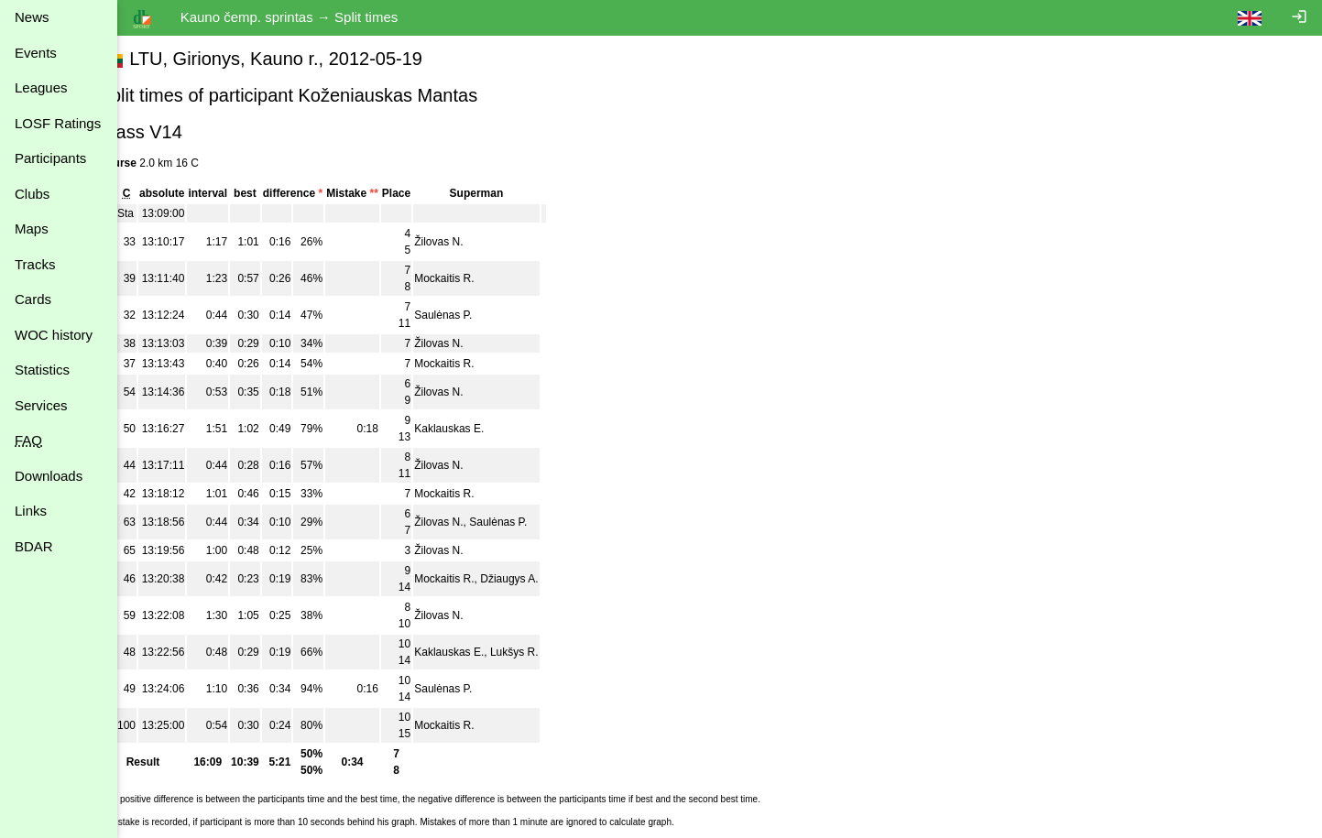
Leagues (41, 87)
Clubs (32, 193)
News (32, 17)
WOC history (54, 335)
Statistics (42, 369)
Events (36, 52)
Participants (50, 158)
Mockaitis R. (478, 278)
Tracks (35, 264)
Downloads (48, 476)
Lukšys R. (547, 652)
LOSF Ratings (58, 123)
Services (41, 405)
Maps (32, 228)
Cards (33, 299)
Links (31, 510)
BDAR (34, 546)
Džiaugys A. (543, 578)
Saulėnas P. (477, 315)
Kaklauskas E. (483, 428)
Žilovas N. (472, 241)
